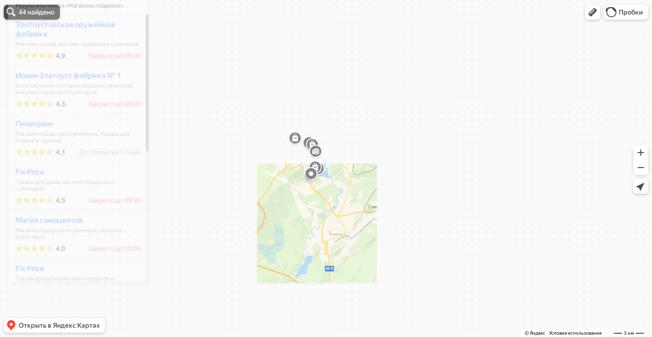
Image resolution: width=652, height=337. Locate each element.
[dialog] (72, 167)
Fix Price (23, 199)
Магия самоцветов (43, 247)
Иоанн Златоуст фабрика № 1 (62, 103)
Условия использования (575, 333)
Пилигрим (27, 151)
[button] (592, 12)
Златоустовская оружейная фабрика (59, 57)
